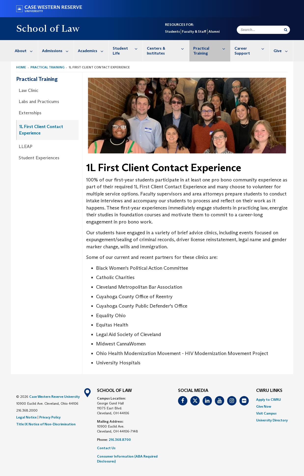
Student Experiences (39, 158)
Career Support (252, 48)
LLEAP (25, 146)
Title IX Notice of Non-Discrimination (46, 424)
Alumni (214, 31)
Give (283, 51)
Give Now (263, 406)
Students (172, 31)
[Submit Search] (285, 30)
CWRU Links (269, 390)
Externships (30, 113)
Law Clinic (28, 90)
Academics (93, 51)
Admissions (58, 51)
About (26, 51)
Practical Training (212, 48)
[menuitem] (24, 50)
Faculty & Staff (194, 31)
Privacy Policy (50, 417)
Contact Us (106, 448)
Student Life (128, 48)
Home (21, 67)
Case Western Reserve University (54, 396)
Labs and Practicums (39, 101)
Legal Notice (26, 417)
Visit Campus (266, 413)
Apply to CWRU (268, 399)
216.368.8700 (120, 439)
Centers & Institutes (168, 48)
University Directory (272, 420)
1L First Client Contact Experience (41, 130)
